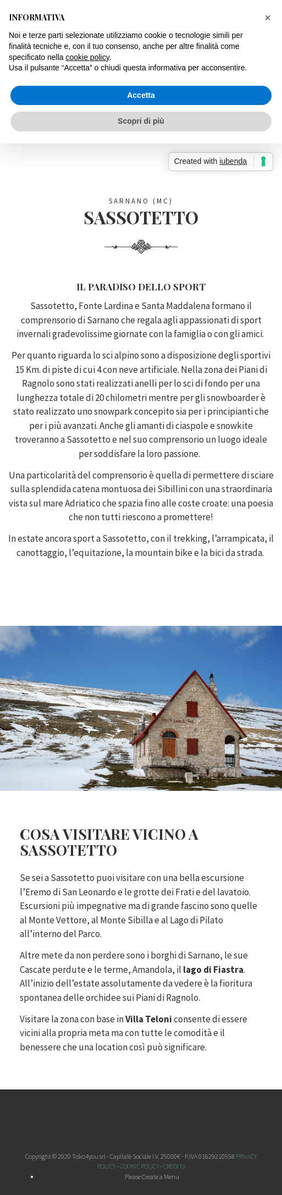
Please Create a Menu (152, 1176)
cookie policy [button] (87, 57)
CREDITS (174, 1166)
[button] (268, 17)
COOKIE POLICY (139, 1166)
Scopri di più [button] (141, 121)
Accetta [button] (141, 95)
